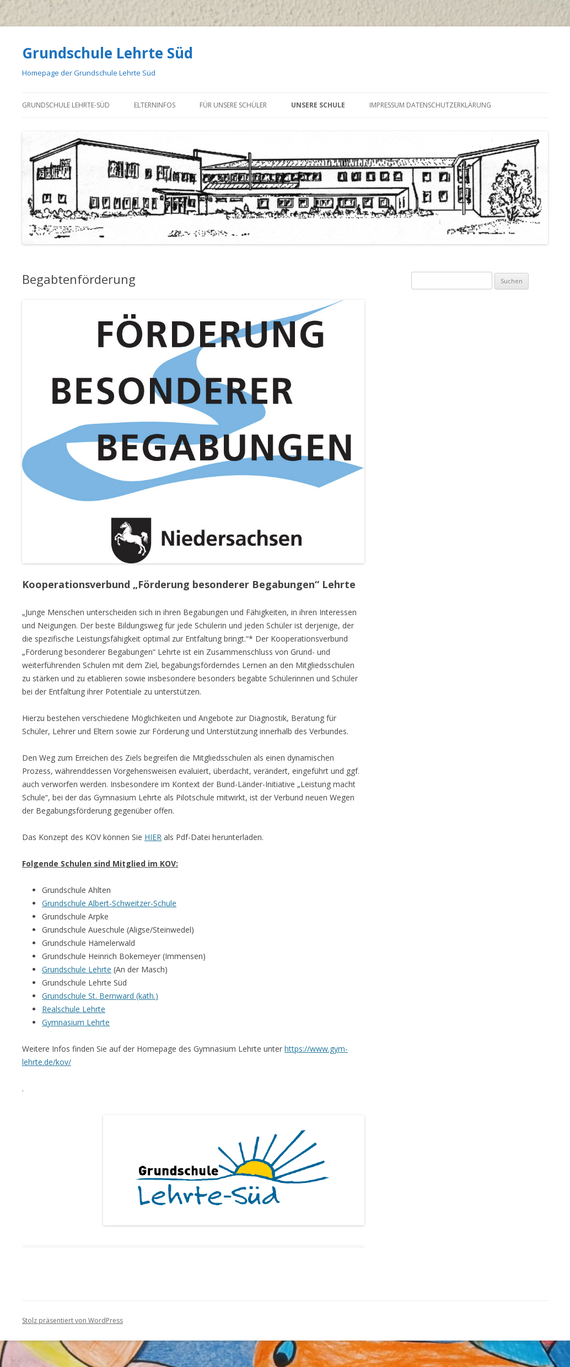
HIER (153, 837)
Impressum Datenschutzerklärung (430, 105)
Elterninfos (154, 105)
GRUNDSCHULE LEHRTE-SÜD (66, 105)
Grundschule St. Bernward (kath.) (100, 996)
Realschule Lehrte (73, 1009)
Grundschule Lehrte (76, 969)
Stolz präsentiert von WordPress (72, 1320)
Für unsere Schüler (233, 105)
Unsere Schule (318, 105)
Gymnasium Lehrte (76, 1022)
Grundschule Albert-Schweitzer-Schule (109, 903)
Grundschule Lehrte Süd (107, 53)
